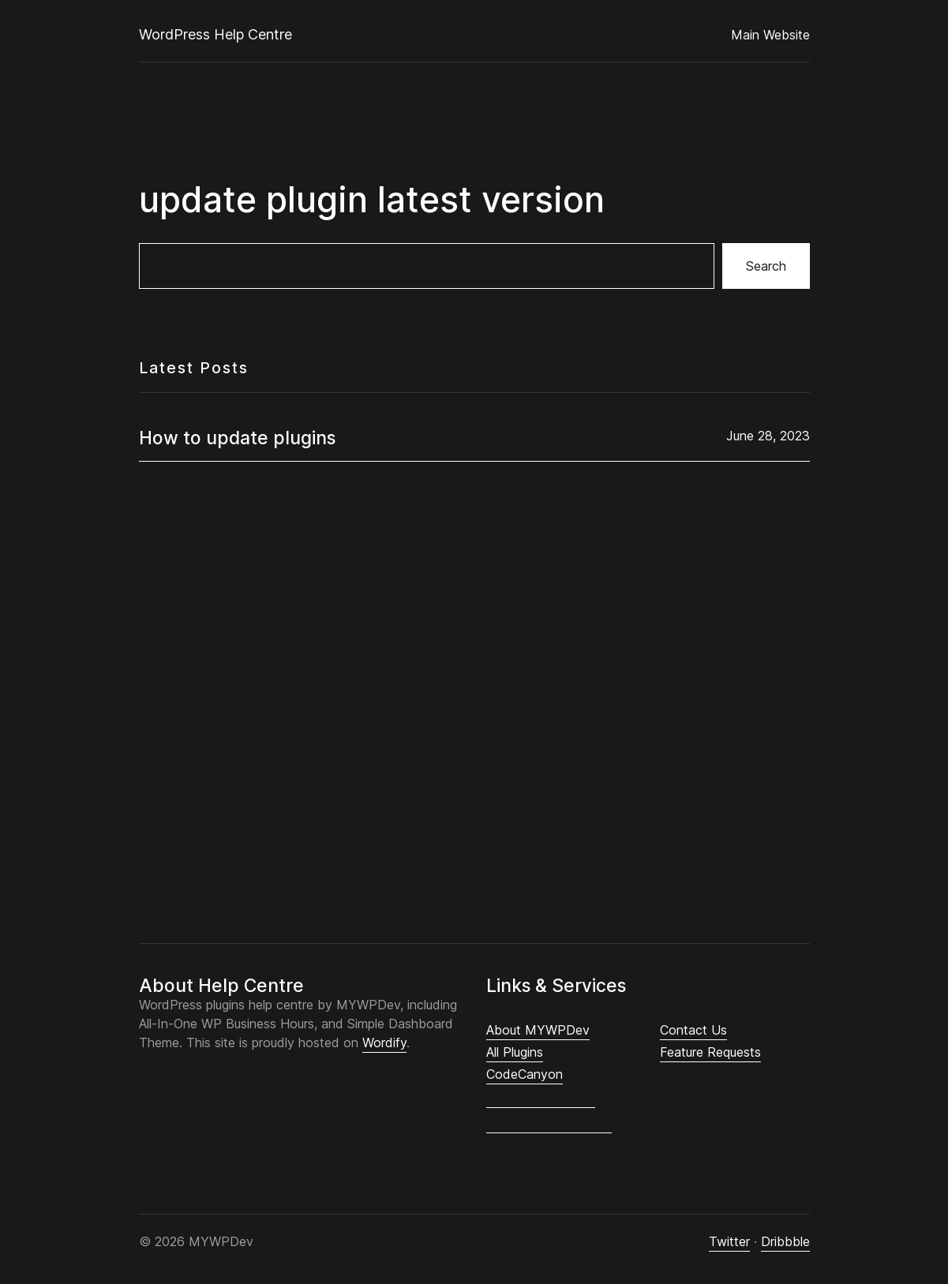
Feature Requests (710, 1052)
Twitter (729, 1241)
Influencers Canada (549, 1122)
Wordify (384, 1042)
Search (766, 266)
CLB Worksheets (540, 1097)
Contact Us (693, 1030)
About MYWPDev (538, 1030)
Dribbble (785, 1241)
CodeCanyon (524, 1074)
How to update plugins (237, 437)
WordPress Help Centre (215, 34)
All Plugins (514, 1052)
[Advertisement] (474, 674)
